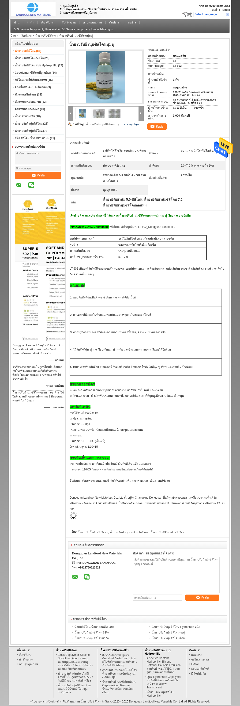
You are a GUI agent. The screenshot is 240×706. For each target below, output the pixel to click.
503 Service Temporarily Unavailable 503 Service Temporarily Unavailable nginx (63, 29)
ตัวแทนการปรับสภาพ (28, 101)
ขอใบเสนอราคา (200, 659)
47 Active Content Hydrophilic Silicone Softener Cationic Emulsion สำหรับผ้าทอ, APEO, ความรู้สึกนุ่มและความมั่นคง (164, 665)
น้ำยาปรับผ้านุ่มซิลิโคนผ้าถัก (92, 638)
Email (226, 9)
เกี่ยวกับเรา (47, 22)
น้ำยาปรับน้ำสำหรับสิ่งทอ (93, 532)
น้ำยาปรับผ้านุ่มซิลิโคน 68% (92, 632)
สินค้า (30, 22)
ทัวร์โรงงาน (69, 22)
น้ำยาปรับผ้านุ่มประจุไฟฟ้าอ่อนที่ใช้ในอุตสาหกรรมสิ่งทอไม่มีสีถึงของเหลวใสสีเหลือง (75, 677)
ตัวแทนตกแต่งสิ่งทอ (27, 109)
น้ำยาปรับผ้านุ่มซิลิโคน (28, 123)
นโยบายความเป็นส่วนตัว (45, 701)
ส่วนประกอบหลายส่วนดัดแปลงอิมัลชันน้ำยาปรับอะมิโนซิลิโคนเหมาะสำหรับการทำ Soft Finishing (119, 660)
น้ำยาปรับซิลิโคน (45, 35)
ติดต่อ (38, 175)
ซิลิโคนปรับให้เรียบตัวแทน (31, 80)
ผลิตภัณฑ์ (26, 35)
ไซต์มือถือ (198, 673)
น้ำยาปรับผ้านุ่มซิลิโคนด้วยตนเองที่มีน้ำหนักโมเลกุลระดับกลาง (74, 689)
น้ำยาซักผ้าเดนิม (25, 116)
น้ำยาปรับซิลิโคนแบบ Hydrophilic (36, 65)
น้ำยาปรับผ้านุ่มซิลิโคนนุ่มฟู (103, 124)
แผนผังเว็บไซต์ (200, 669)
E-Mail (195, 664)
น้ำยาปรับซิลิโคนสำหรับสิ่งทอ (168, 532)
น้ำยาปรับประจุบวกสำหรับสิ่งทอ (129, 532)
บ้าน (16, 22)
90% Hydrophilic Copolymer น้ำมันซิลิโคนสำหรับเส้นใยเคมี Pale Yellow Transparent (164, 682)
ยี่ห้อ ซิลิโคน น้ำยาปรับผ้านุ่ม (32, 138)
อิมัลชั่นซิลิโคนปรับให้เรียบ (31, 87)
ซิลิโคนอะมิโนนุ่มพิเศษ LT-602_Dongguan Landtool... (142, 227)
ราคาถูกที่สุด (131, 124)
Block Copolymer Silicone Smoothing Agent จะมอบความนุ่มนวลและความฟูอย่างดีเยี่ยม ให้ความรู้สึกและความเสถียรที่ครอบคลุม (75, 662)
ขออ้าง (216, 9)
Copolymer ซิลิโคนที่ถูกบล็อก (33, 72)
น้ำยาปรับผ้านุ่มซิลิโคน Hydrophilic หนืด (176, 627)
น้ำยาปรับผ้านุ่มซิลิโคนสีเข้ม (169, 638)
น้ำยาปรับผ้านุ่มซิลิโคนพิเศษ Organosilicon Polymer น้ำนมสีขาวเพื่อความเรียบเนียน (119, 687)
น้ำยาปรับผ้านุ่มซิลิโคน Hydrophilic (160, 694)
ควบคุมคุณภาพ (92, 22)
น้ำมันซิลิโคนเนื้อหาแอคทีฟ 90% (94, 627)
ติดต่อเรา (114, 22)
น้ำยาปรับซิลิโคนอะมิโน (29, 58)
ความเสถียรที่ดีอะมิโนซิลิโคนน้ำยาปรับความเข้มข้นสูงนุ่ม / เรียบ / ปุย (119, 673)
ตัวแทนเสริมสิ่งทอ (25, 94)
